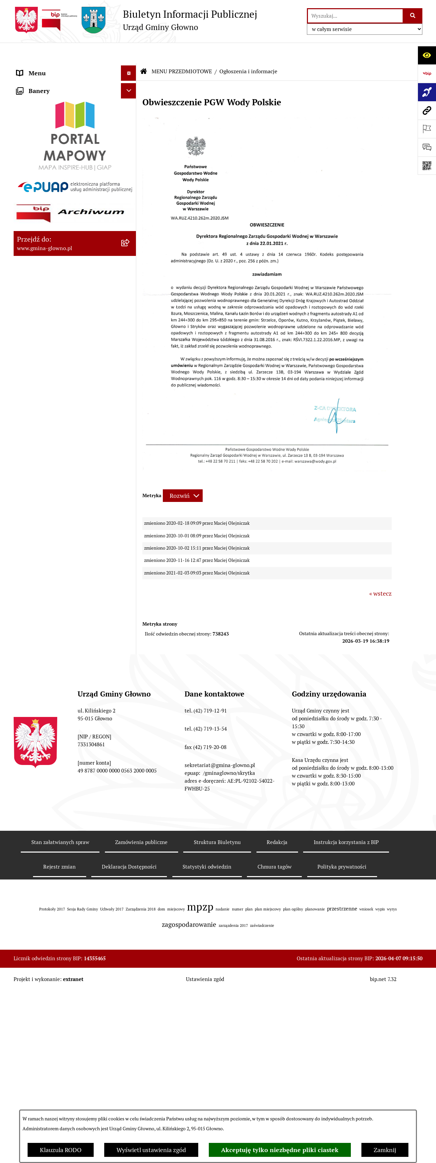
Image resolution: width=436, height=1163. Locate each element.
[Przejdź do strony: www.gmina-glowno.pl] (427, 110)
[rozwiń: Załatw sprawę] (130, 123)
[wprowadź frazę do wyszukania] (355, 16)
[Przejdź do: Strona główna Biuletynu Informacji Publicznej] (143, 51)
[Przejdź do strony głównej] (135, 20)
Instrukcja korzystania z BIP (346, 1074)
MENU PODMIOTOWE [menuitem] (47, 68)
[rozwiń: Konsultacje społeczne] (130, 488)
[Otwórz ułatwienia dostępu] (427, 55)
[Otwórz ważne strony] (427, 129)
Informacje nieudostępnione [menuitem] (55, 586)
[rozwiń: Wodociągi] (130, 507)
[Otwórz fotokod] (427, 165)
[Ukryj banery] (128, 721)
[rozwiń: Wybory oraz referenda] (130, 202)
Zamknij (385, 1150)
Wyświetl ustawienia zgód (151, 1150)
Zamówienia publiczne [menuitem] (47, 617)
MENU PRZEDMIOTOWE (182, 51)
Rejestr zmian (59, 1098)
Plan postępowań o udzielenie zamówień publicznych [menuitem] (57, 636)
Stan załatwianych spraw (60, 1074)
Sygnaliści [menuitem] (30, 703)
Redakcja (277, 1074)
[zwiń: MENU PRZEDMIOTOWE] (130, 83)
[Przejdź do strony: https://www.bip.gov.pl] (427, 73)
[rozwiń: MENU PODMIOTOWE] (130, 68)
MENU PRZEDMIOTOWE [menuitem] (50, 83)
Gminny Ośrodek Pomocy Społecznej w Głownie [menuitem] (66, 661)
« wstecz (380, 573)
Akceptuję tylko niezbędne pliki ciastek (280, 1150)
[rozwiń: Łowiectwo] (130, 281)
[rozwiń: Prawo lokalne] (130, 142)
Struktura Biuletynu (217, 1074)
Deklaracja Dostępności (129, 1098)
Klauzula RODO (60, 1150)
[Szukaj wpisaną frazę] (413, 16)
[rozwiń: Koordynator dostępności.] (130, 527)
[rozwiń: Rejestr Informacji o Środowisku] (130, 241)
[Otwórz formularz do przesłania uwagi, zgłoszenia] (427, 147)
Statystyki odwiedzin (207, 1098)
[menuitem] (75, 103)
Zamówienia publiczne (141, 1074)
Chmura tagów (275, 1098)
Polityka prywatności (342, 1098)
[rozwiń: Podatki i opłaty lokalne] (130, 162)
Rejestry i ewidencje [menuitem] (43, 602)
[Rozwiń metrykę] (183, 475)
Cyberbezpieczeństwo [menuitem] (46, 688)
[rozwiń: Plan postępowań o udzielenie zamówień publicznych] (130, 632)
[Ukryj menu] (128, 52)
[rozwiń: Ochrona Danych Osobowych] (130, 439)
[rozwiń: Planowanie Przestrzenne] (130, 360)
